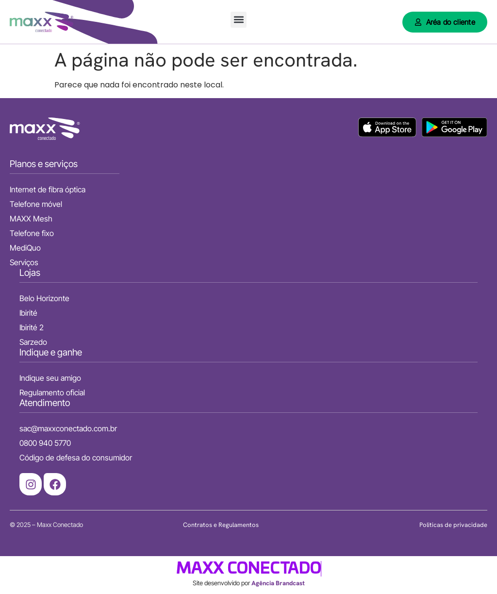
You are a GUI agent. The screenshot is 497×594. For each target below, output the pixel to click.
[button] (239, 20)
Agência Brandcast (278, 583)
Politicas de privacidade (453, 525)
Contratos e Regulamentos (221, 525)
